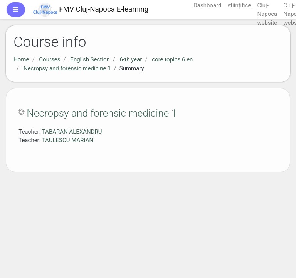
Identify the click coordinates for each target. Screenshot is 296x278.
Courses (49, 59)
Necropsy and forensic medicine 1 (67, 68)
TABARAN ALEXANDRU (72, 131)
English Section (89, 59)
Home (21, 59)
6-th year (131, 59)
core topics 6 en (172, 59)
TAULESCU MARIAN (67, 140)
